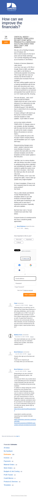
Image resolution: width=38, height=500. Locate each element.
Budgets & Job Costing (12, 471)
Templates (7, 485)
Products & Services (11, 481)
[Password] (25, 283)
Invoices (6, 458)
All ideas (7, 448)
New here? (25, 290)
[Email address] (25, 278)
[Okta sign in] (19, 270)
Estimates (14, 444)
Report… (27, 228)
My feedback (8, 451)
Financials (7, 444)
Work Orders (8, 468)
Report (30, 305)
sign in (18, 436)
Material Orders (9, 464)
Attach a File (26, 258)
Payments (7, 461)
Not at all (19, 239)
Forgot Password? (19, 287)
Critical (20, 242)
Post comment (30, 294)
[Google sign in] (31, 265)
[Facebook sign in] (19, 265)
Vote (6, 42)
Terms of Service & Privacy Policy (19, 495)
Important (29, 239)
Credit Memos (8, 478)
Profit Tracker (8, 475)
